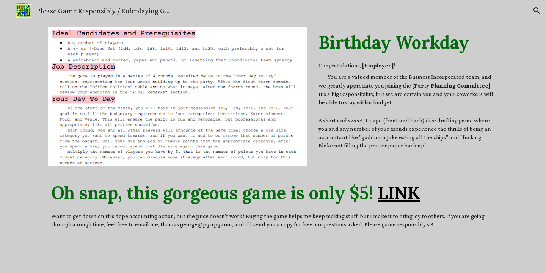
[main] (406, 42)
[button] (537, 11)
